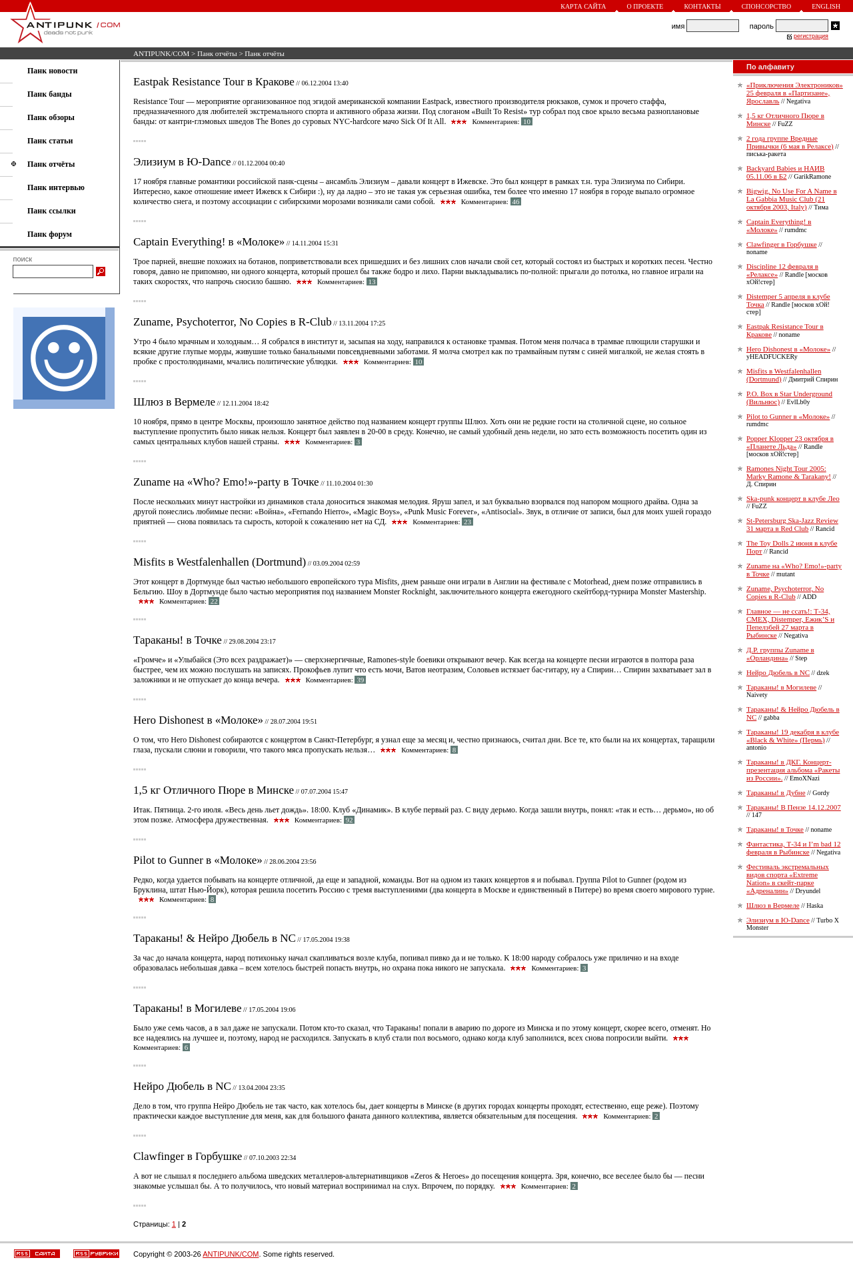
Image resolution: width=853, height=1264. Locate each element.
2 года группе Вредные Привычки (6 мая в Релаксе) (790, 142)
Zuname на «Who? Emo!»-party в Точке (226, 482)
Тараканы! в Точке (177, 640)
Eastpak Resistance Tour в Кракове (214, 81)
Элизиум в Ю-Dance (182, 161)
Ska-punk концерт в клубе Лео (793, 498)
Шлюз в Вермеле (174, 402)
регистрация (811, 36)
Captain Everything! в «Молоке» (209, 241)
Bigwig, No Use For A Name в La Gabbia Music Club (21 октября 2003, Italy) (791, 199)
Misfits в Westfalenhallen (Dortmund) (219, 562)
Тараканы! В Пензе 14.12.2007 (793, 807)
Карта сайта (583, 6)
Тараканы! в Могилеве (187, 1008)
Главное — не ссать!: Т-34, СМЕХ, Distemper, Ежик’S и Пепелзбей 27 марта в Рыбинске (790, 623)
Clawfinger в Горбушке (187, 1156)
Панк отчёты (217, 53)
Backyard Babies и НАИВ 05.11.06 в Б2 (785, 172)
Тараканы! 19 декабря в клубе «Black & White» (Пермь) (792, 736)
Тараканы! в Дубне (776, 792)
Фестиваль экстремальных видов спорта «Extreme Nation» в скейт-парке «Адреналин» (787, 878)
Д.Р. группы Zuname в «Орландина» (780, 654)
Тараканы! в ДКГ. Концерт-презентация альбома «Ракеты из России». (793, 770)
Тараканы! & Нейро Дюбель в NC (214, 938)
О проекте (645, 6)
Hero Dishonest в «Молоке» (198, 720)
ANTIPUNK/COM (161, 53)
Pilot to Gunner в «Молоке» (198, 860)
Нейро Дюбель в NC (182, 1086)
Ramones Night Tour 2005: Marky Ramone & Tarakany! (788, 472)
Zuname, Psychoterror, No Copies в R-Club (232, 321)
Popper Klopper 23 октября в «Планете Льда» (790, 442)
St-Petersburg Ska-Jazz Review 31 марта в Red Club (792, 524)
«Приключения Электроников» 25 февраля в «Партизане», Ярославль (794, 93)
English (826, 6)
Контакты (702, 6)
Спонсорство (767, 6)
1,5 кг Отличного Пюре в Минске (213, 790)
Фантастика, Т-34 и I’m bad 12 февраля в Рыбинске (793, 848)
